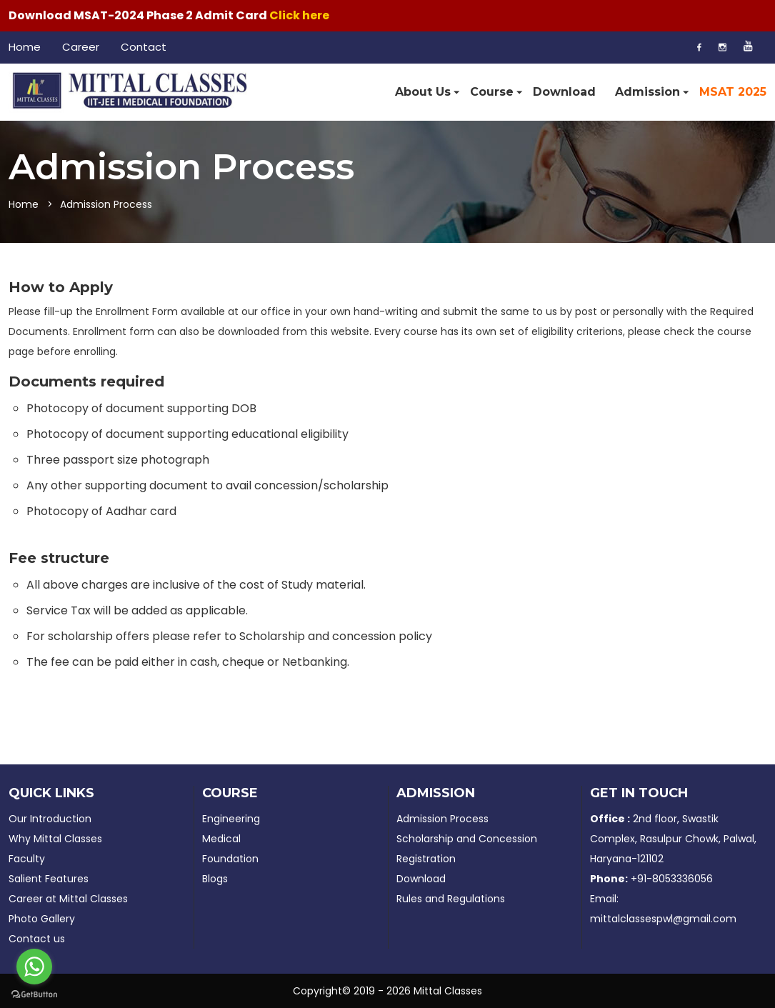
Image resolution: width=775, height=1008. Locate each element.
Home (25, 46)
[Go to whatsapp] (34, 966)
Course (492, 92)
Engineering (231, 819)
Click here (299, 15)
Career (80, 46)
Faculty (27, 859)
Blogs (215, 879)
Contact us (37, 939)
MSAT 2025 (732, 92)
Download (564, 92)
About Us (423, 92)
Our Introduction (50, 819)
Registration (426, 859)
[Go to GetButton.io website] (34, 993)
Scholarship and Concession (466, 839)
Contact (143, 46)
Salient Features (49, 879)
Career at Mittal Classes (68, 899)
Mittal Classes (448, 991)
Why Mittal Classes (55, 839)
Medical (221, 839)
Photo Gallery (42, 919)
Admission (647, 92)
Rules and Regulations (450, 899)
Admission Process (442, 819)
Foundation (230, 859)
